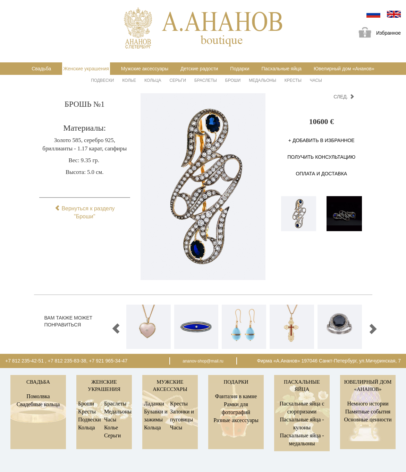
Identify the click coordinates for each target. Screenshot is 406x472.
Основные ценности (367, 419)
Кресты (293, 80)
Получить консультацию (321, 157)
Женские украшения (86, 68)
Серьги (177, 80)
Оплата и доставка (321, 173)
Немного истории (367, 404)
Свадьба (41, 68)
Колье (129, 80)
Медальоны (262, 80)
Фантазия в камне (236, 396)
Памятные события (367, 411)
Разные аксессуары (236, 420)
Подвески (102, 80)
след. (343, 96)
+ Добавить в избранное (321, 140)
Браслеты (205, 80)
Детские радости (199, 68)
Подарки (239, 68)
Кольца (152, 80)
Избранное (377, 33)
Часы (316, 80)
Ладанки (154, 404)
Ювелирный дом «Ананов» (344, 68)
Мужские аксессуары (144, 68)
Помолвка (38, 396)
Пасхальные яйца (281, 68)
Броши (233, 80)
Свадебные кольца (38, 404)
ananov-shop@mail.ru (203, 361)
